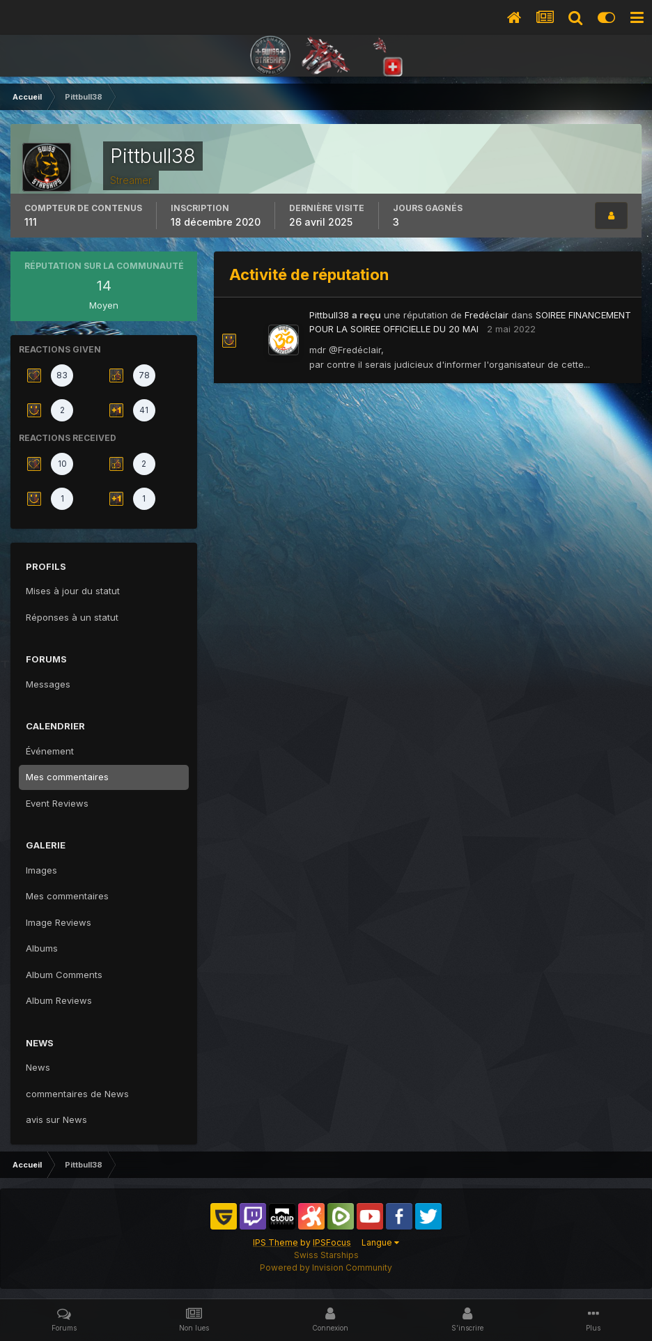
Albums (42, 948)
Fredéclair (487, 314)
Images (41, 870)
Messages (48, 684)
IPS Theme (275, 1242)
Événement (50, 751)
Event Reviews (57, 803)
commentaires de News (77, 1093)
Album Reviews (59, 1000)
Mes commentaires (67, 776)
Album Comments (64, 974)
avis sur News (56, 1119)
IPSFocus (332, 1242)
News (38, 1067)
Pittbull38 (329, 314)
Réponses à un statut (72, 617)
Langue (380, 1242)
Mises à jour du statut (73, 590)
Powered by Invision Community (326, 1267)
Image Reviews (58, 922)
